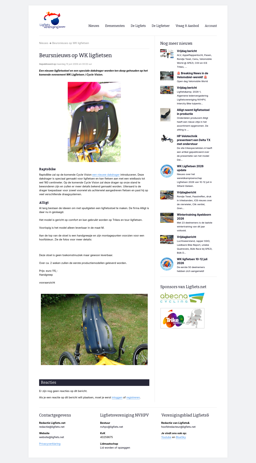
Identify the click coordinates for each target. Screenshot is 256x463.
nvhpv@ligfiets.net (111, 426)
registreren (133, 397)
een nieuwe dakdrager (106, 174)
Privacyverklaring (49, 443)
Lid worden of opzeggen (115, 447)
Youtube (166, 437)
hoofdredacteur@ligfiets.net (178, 426)
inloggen (117, 397)
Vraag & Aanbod (187, 26)
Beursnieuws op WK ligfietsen (70, 43)
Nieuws (43, 43)
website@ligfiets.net (51, 437)
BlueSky (181, 437)
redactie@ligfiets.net (52, 426)
